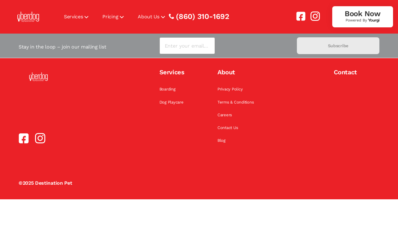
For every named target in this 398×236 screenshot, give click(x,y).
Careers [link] (224, 115)
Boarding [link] (167, 89)
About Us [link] (148, 17)
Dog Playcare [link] (171, 102)
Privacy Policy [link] (230, 89)
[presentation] (256, 45)
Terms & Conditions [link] (235, 102)
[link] (298, 16)
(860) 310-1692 (202, 16)
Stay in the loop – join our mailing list (62, 47)
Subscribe (338, 45)
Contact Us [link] (227, 127)
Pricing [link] (110, 17)
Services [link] (73, 17)
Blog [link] (221, 140)
